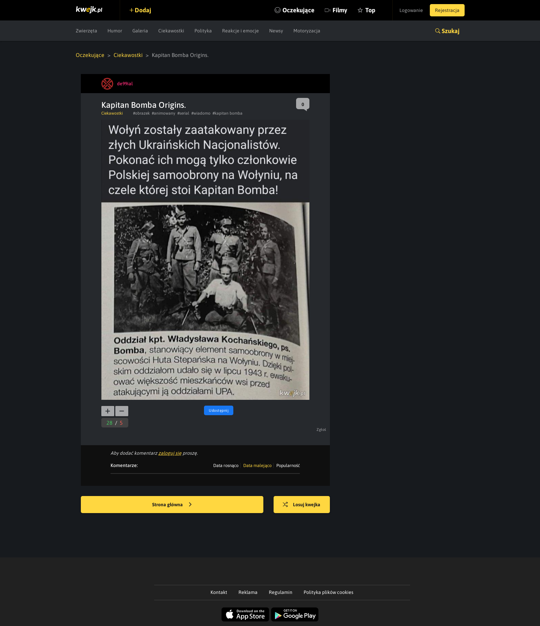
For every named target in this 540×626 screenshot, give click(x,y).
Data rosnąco (225, 465)
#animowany (163, 113)
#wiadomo (200, 113)
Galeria (140, 30)
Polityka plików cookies (328, 592)
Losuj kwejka (301, 505)
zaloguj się (169, 453)
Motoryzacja (306, 30)
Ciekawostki (171, 30)
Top (370, 10)
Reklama (248, 592)
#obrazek (141, 113)
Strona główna (172, 505)
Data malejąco (257, 465)
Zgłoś (321, 429)
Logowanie (411, 10)
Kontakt (218, 592)
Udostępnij (219, 410)
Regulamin (280, 592)
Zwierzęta (86, 30)
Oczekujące (298, 10)
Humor (114, 30)
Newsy (276, 30)
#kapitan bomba (228, 113)
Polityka (203, 30)
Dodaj (143, 10)
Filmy (340, 10)
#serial (183, 113)
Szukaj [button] (450, 30)
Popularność (288, 465)
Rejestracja (447, 10)
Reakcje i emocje (240, 30)
